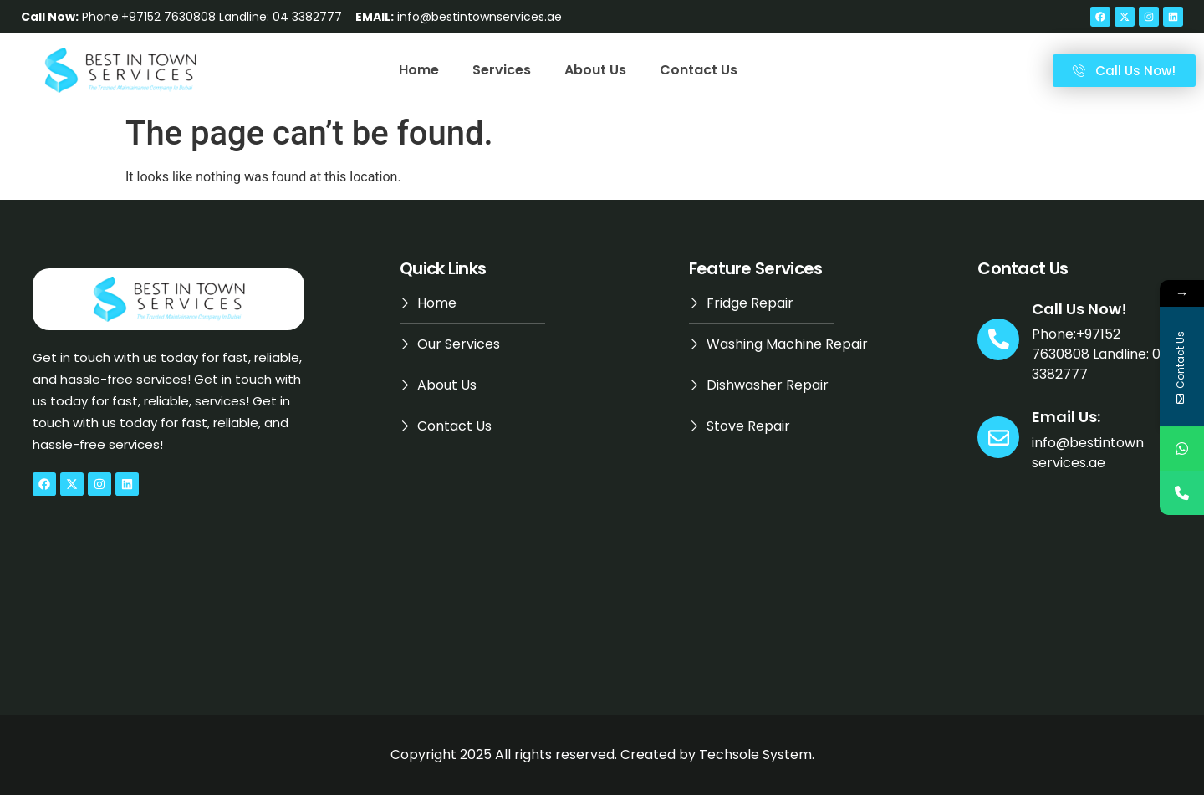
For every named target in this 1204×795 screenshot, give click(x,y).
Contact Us (698, 69)
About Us (595, 69)
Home (419, 69)
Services (501, 69)
